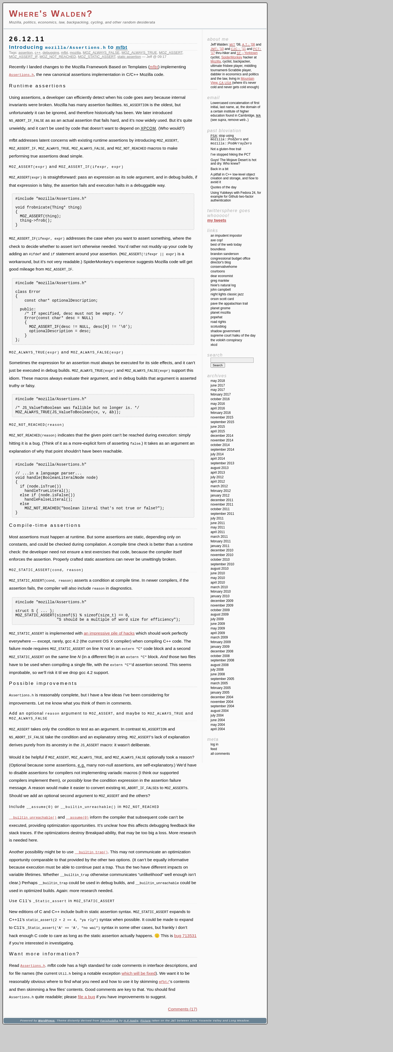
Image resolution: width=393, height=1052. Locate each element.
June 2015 (218, 427)
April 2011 (218, 532)
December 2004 (222, 697)
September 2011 (222, 514)
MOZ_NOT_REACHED (58, 57)
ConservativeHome (224, 267)
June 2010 (218, 573)
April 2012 (218, 481)
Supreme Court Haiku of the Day (233, 335)
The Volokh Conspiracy (226, 340)
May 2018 (218, 381)
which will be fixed (138, 999)
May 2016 (218, 404)
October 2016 (220, 399)
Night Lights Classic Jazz (227, 294)
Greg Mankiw (220, 281)
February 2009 (221, 642)
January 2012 (220, 495)
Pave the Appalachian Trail (229, 303)
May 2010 (218, 578)
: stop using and (231, 140)
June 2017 (218, 385)
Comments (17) (182, 1034)
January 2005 (220, 692)
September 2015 (222, 422)
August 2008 (220, 665)
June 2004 (218, 720)
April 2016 (218, 408)
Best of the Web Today (226, 244)
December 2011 (222, 500)
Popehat (216, 317)
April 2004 (218, 729)
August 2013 (220, 468)
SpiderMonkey (231, 57)
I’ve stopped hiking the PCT (231, 154)
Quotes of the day (223, 187)
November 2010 (222, 555)
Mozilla (216, 61)
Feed (214, 749)
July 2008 (217, 669)
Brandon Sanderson (225, 254)
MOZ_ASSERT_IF (23, 57)
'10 (217, 49)
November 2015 (222, 417)
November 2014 (222, 440)
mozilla (75, 52)
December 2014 (222, 436)
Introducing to (68, 47)
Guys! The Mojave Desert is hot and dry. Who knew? (233, 162)
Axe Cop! (217, 240)
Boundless (218, 249)
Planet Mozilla (220, 312)
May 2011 (218, 527)
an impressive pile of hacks (109, 664)
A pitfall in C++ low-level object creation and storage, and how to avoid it (234, 178)
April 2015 (218, 431)
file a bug (86, 1022)
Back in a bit (219, 169)
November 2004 (222, 702)
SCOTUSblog (218, 326)
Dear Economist (222, 276)
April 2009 (218, 633)
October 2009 (220, 610)
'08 (248, 44)
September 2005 (222, 679)
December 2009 (222, 601)
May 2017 (218, 390)
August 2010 (220, 568)
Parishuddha (109, 1045)
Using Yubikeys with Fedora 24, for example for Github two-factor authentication (236, 196)
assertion (26, 52)
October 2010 (220, 559)
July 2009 (217, 619)
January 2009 (220, 647)
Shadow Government (225, 331)
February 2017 (221, 394)
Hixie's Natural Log (223, 285)
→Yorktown (247, 53)
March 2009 (219, 637)
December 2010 (222, 550)
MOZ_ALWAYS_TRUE (139, 52)
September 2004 (222, 706)
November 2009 (222, 605)
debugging (51, 52)
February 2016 (221, 413)
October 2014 (220, 445)
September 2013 (222, 463)
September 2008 (222, 660)
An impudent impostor (226, 235)
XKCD (214, 345)
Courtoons (218, 271)
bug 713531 (185, 961)
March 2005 (219, 683)
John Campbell (221, 290)
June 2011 (218, 523)
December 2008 (222, 651)
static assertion (129, 57)
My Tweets (216, 220)
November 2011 (222, 504)
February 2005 (221, 688)
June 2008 (218, 674)
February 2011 (221, 541)
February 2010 (221, 591)
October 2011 (220, 509)
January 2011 (220, 546)
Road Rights (218, 322)
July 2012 (217, 477)
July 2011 (217, 518)
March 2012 (219, 486)
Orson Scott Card (222, 299)
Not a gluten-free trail (226, 149)
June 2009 (218, 624)
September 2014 (222, 449)
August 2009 (220, 614)
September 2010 (222, 564)
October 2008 (220, 656)
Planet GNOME (220, 308)
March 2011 (219, 537)
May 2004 (218, 725)
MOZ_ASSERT (170, 52)
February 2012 (221, 491)
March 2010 (219, 587)
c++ (38, 52)
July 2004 (217, 715)
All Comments (220, 754)
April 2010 (218, 582)
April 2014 (218, 458)
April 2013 (218, 472)
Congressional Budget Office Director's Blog (230, 260)
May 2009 (218, 628)
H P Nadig (131, 1045)
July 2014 (217, 454)
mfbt (64, 52)
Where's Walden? (51, 13)
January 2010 (220, 596)
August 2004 (220, 711)
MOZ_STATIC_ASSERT (96, 57)
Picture (145, 1045)
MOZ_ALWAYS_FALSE (101, 52)
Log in (214, 744)
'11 (238, 49)
